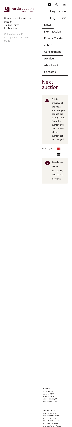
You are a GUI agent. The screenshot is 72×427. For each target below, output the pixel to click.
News (47, 25)
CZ (64, 18)
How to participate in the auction (17, 20)
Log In (54, 18)
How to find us (48, 401)
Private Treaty (53, 38)
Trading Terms (11, 25)
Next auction (52, 31)
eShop (48, 45)
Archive (49, 58)
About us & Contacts (51, 69)
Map (56, 401)
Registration (58, 11)
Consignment (52, 52)
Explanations (11, 28)
